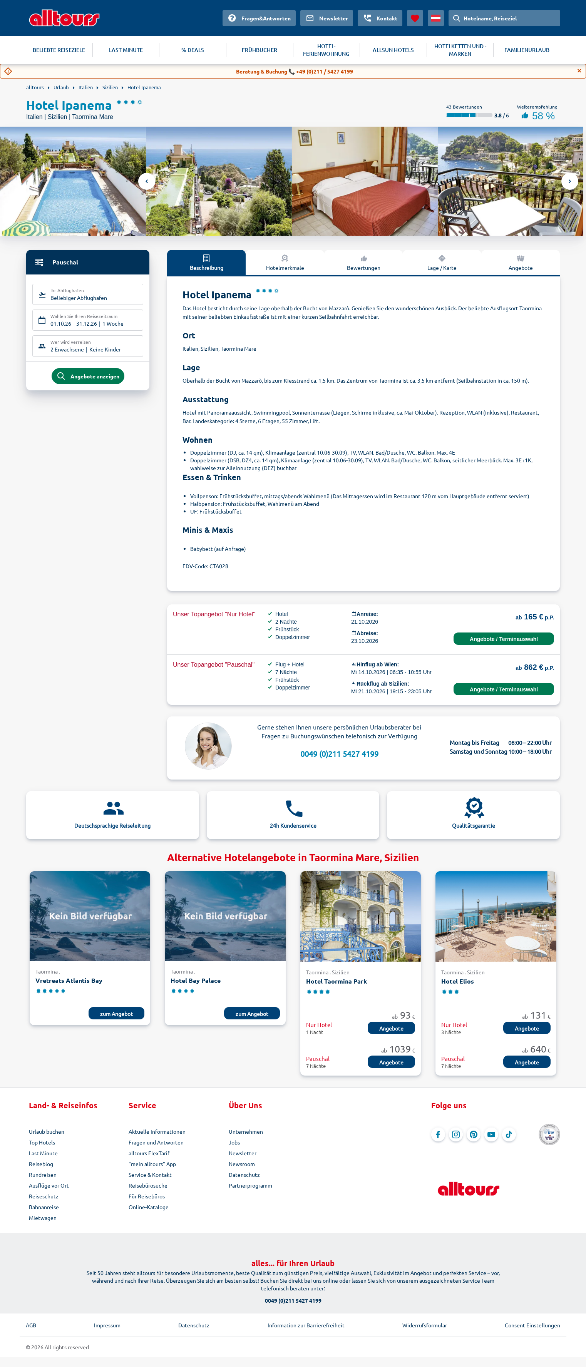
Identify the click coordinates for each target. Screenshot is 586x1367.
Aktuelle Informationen (157, 1131)
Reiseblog (41, 1163)
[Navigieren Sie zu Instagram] (456, 1134)
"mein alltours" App (152, 1163)
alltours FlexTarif (149, 1152)
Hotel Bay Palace (196, 980)
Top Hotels (42, 1142)
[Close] (579, 71)
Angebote (521, 262)
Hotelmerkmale (285, 262)
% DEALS (192, 50)
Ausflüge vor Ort (49, 1185)
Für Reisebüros (147, 1196)
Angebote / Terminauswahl (504, 639)
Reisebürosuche (148, 1185)
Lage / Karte (442, 262)
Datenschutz (244, 1174)
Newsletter (242, 1152)
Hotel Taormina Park (336, 981)
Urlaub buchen (46, 1131)
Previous (146, 181)
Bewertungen (363, 262)
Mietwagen (43, 1217)
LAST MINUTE (126, 50)
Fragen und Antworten (156, 1142)
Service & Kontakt (150, 1174)
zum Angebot (116, 1013)
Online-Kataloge (149, 1206)
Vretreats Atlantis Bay (68, 980)
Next (569, 181)
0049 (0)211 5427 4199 (339, 753)
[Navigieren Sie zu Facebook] (438, 1134)
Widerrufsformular (424, 1325)
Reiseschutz (44, 1196)
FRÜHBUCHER (259, 50)
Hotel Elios (457, 981)
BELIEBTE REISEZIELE (59, 50)
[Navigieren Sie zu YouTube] (491, 1134)
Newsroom (242, 1163)
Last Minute (43, 1152)
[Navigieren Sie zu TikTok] (509, 1134)
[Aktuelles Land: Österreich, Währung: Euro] (436, 18)
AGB (31, 1325)
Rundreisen (43, 1174)
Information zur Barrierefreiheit (306, 1325)
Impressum (107, 1325)
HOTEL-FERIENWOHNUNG (326, 49)
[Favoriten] (415, 18)
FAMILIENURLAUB (526, 50)
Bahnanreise (44, 1206)
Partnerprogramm (250, 1185)
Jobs (234, 1142)
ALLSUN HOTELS (393, 50)
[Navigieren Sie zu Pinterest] (474, 1134)
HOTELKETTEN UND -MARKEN (460, 49)
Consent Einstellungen (532, 1325)
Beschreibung (206, 262)
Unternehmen (246, 1131)
